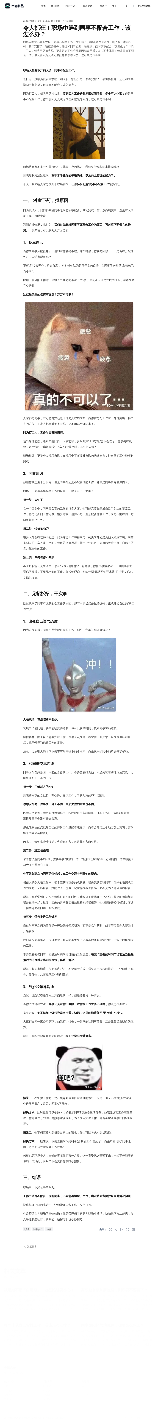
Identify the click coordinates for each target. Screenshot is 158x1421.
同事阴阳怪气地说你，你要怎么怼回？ (112, 1325)
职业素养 (55, 21)
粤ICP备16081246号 (13, 1372)
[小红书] (138, 1418)
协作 (49, 1229)
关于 (114, 6)
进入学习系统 (143, 5)
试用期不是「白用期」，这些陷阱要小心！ (39, 1289)
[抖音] (132, 1418)
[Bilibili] (145, 1418)
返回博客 (30, 1246)
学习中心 (8, 1385)
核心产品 (72, 6)
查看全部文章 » (12, 1276)
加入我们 (47, 1399)
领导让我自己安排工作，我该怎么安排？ (37, 1325)
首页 (43, 6)
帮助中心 (8, 1399)
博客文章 (8, 1394)
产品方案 (8, 1390)
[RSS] (151, 1418)
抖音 (84, 1390)
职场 (26, 1229)
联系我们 (47, 1394)
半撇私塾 (10, 1368)
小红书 (85, 1394)
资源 (103, 6)
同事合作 (38, 1229)
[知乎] (126, 1418)
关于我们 (47, 1385)
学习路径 (56, 6)
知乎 (84, 1385)
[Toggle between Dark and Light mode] (126, 6)
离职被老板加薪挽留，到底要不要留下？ (114, 1289)
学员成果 (89, 6)
